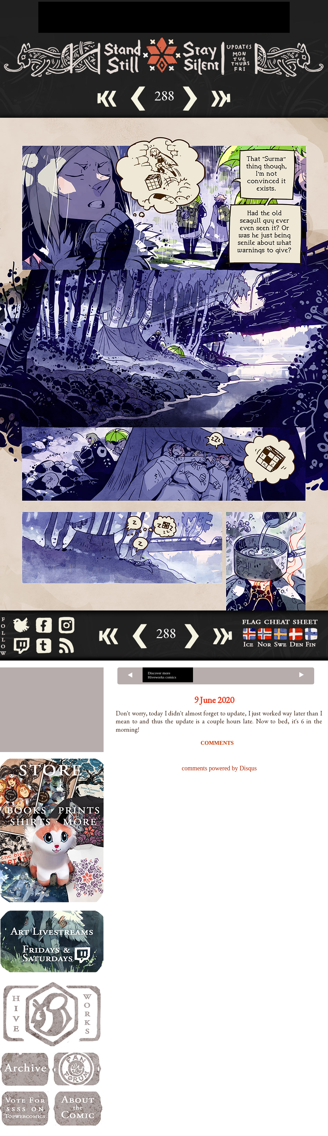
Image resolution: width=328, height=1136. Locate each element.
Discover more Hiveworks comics (162, 675)
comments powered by (219, 768)
